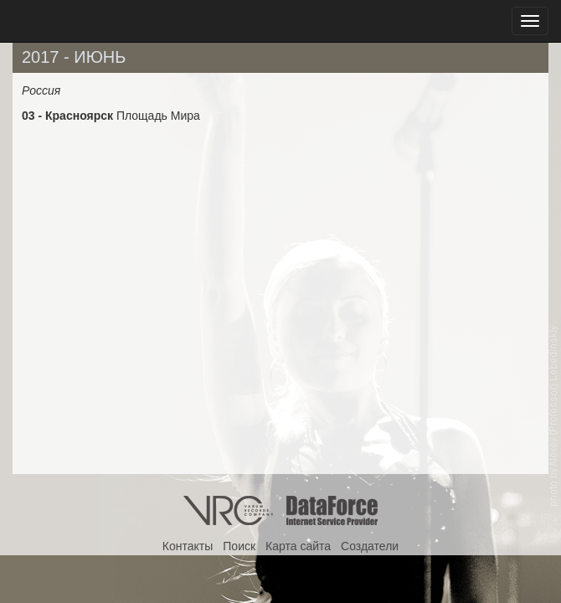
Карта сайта (298, 546)
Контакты (187, 546)
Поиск (239, 546)
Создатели (370, 546)
